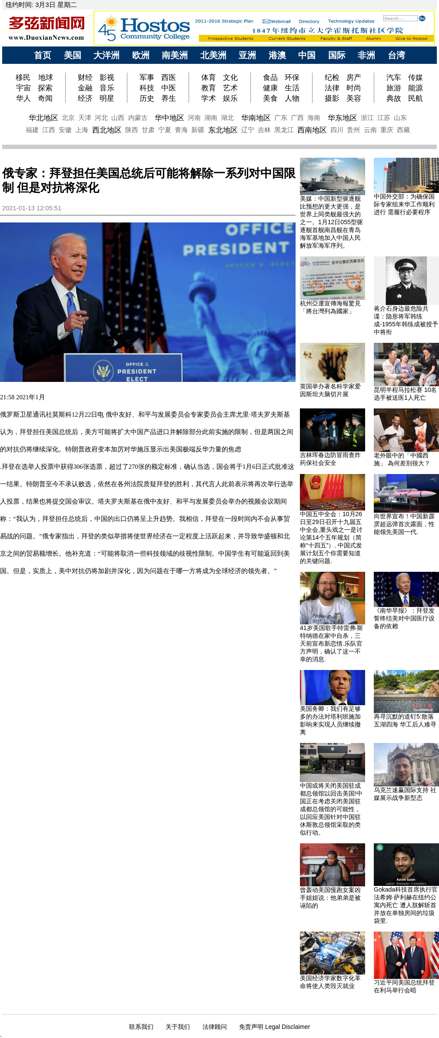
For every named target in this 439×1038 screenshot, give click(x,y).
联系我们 (141, 1026)
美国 (72, 55)
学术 (208, 98)
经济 (85, 98)
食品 (270, 77)
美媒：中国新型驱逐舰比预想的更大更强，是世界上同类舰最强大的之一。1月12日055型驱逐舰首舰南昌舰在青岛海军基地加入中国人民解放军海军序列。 (331, 222)
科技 (147, 87)
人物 (292, 98)
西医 (168, 77)
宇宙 (23, 87)
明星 (107, 98)
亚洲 (247, 55)
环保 (292, 77)
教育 (208, 87)
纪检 (332, 77)
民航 (415, 98)
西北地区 (107, 130)
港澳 (277, 55)
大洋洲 (106, 55)
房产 (353, 77)
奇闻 (45, 98)
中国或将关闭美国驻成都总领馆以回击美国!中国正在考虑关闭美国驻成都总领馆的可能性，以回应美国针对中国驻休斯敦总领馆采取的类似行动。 (331, 809)
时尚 (353, 87)
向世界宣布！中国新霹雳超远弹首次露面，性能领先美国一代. (404, 524)
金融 (85, 87)
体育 (208, 77)
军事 (147, 77)
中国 (307, 55)
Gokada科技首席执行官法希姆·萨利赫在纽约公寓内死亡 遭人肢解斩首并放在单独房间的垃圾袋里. (406, 905)
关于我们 (178, 1026)
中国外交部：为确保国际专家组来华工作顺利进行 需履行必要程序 (404, 204)
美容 (353, 98)
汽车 (393, 77)
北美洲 (213, 55)
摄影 (332, 98)
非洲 (366, 55)
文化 (230, 77)
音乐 (107, 87)
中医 (168, 87)
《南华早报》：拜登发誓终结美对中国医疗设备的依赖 (404, 618)
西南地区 (312, 130)
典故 (393, 98)
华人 (23, 98)
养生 (168, 98)
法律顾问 (215, 1026)
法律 (332, 87)
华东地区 (342, 117)
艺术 (230, 87)
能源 (415, 87)
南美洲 (175, 55)
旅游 (393, 87)
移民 (24, 77)
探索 (45, 87)
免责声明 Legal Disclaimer (274, 1026)
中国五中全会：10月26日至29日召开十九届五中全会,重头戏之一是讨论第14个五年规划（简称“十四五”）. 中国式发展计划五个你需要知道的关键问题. (331, 537)
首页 (42, 55)
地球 (45, 77)
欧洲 (141, 55)
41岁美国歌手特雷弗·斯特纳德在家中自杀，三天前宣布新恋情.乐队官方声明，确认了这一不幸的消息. (331, 643)
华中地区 (169, 117)
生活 (292, 87)
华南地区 (256, 117)
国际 (337, 55)
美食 (270, 98)
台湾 (396, 55)
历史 (147, 98)
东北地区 (223, 130)
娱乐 (230, 98)
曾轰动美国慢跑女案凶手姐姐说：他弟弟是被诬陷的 (330, 897)
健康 (270, 87)
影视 (107, 77)
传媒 (415, 77)
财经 (85, 77)
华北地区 (43, 117)
